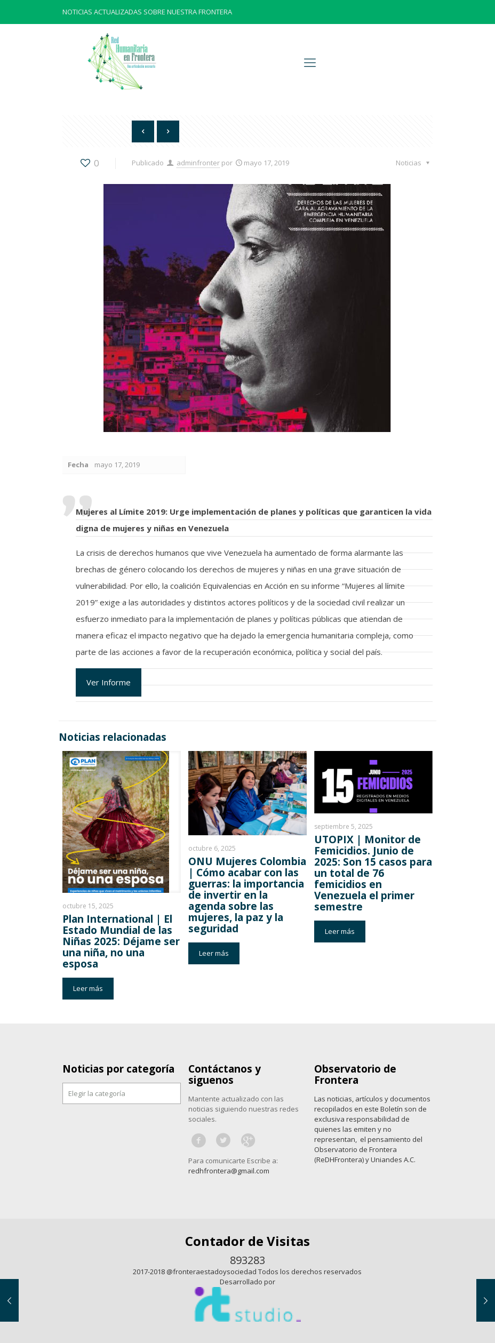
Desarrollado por (247, 1281)
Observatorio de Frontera (355, 1074)
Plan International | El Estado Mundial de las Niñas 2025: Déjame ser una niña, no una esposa (121, 941)
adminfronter (198, 162)
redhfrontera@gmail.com (228, 1171)
